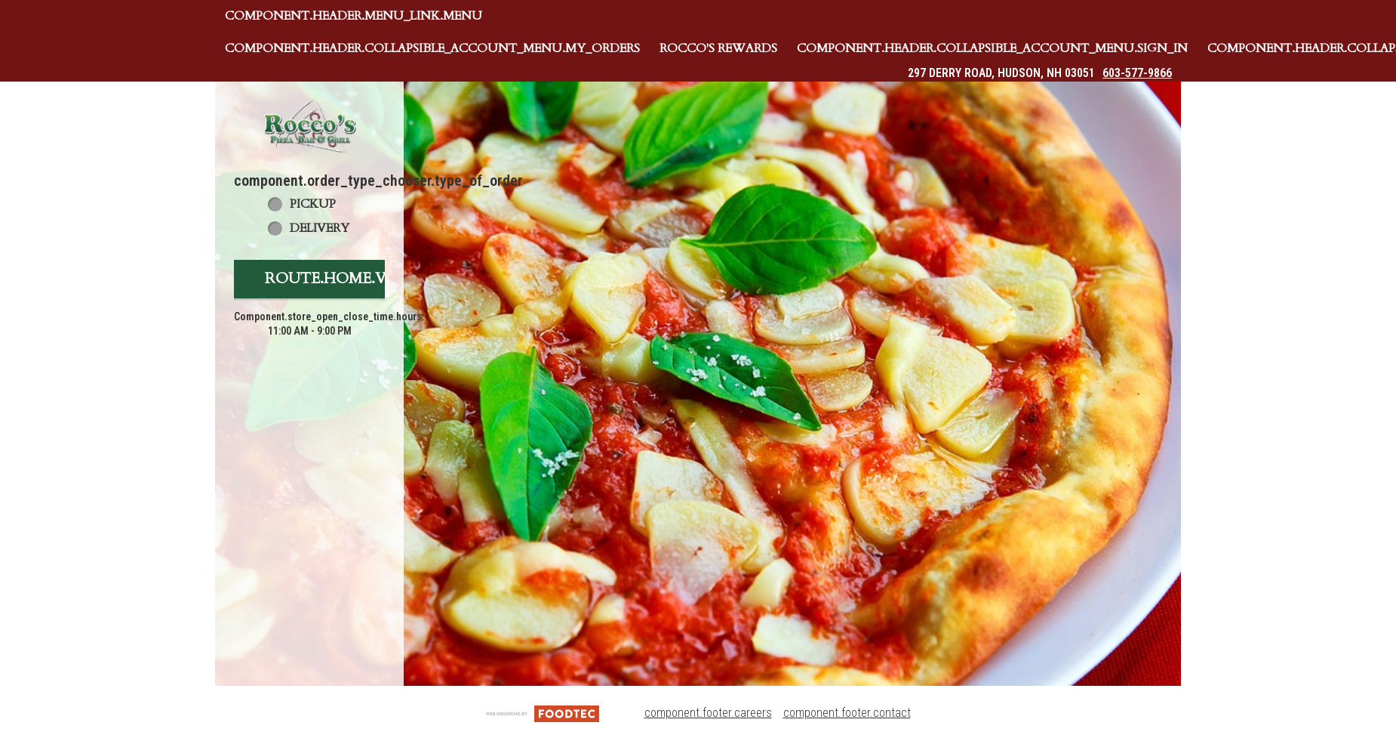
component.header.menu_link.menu (353, 16)
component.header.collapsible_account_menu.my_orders (432, 48)
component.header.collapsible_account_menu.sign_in (992, 48)
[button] (309, 126)
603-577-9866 (1137, 73)
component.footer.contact (847, 712)
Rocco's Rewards (718, 48)
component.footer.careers (708, 712)
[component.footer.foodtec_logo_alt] (542, 712)
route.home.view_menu (368, 278)
